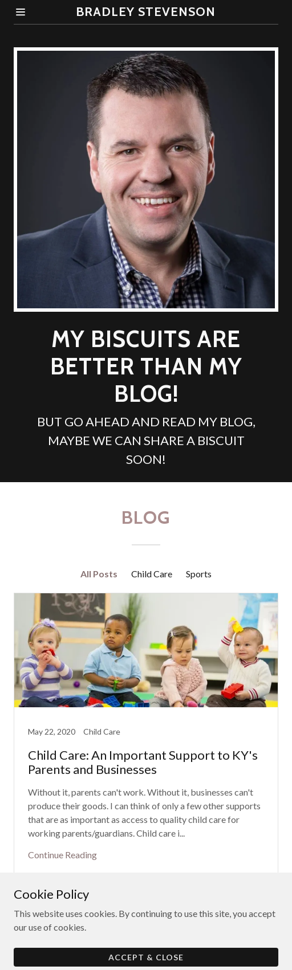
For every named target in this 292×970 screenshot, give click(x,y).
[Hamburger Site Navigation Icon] (31, 12)
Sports (199, 573)
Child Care (151, 573)
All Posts (98, 573)
